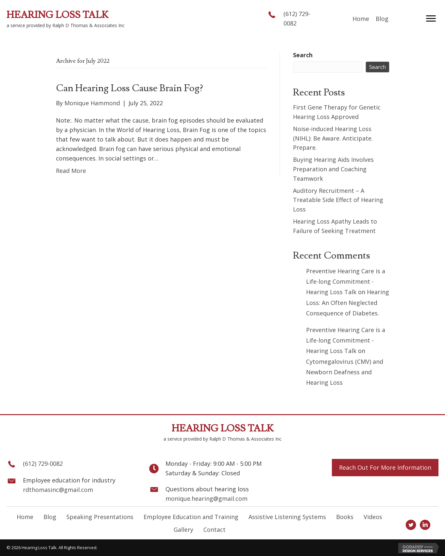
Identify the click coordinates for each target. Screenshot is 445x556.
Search (303, 55)
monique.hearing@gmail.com (206, 498)
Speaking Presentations (99, 517)
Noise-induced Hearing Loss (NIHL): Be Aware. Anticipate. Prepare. (333, 138)
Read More (71, 171)
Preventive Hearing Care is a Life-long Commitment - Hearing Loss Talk (345, 281)
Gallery (183, 529)
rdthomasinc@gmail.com (58, 490)
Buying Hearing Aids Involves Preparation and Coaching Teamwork (333, 169)
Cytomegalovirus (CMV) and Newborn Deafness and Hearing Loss (344, 372)
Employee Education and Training (191, 517)
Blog (49, 517)
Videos (373, 517)
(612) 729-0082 (43, 463)
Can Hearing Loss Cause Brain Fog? (129, 88)
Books (344, 517)
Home (25, 517)
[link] (360, 19)
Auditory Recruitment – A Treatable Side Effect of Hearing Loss (338, 200)
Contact (214, 529)
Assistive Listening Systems (287, 517)
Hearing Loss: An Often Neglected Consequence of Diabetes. (347, 302)
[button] (430, 18)
